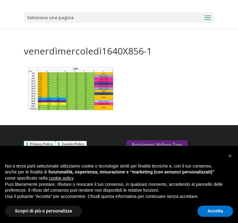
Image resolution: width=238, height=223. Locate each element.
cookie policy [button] (61, 178)
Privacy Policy (41, 144)
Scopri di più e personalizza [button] (43, 210)
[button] (230, 156)
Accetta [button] (215, 210)
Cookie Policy (73, 144)
